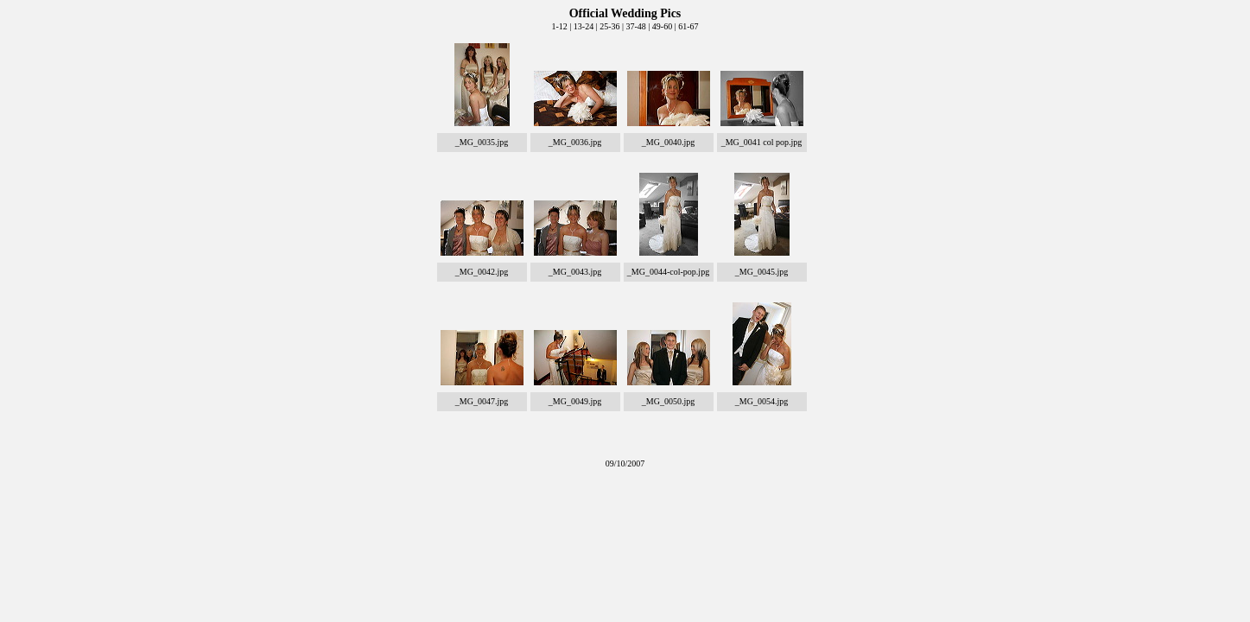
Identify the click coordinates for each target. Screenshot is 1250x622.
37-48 (635, 26)
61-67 (688, 26)
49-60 (662, 26)
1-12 (559, 26)
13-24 (583, 26)
